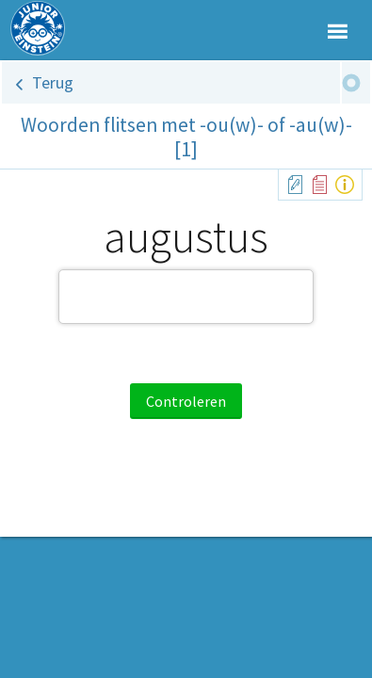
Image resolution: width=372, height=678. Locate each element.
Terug (52, 82)
